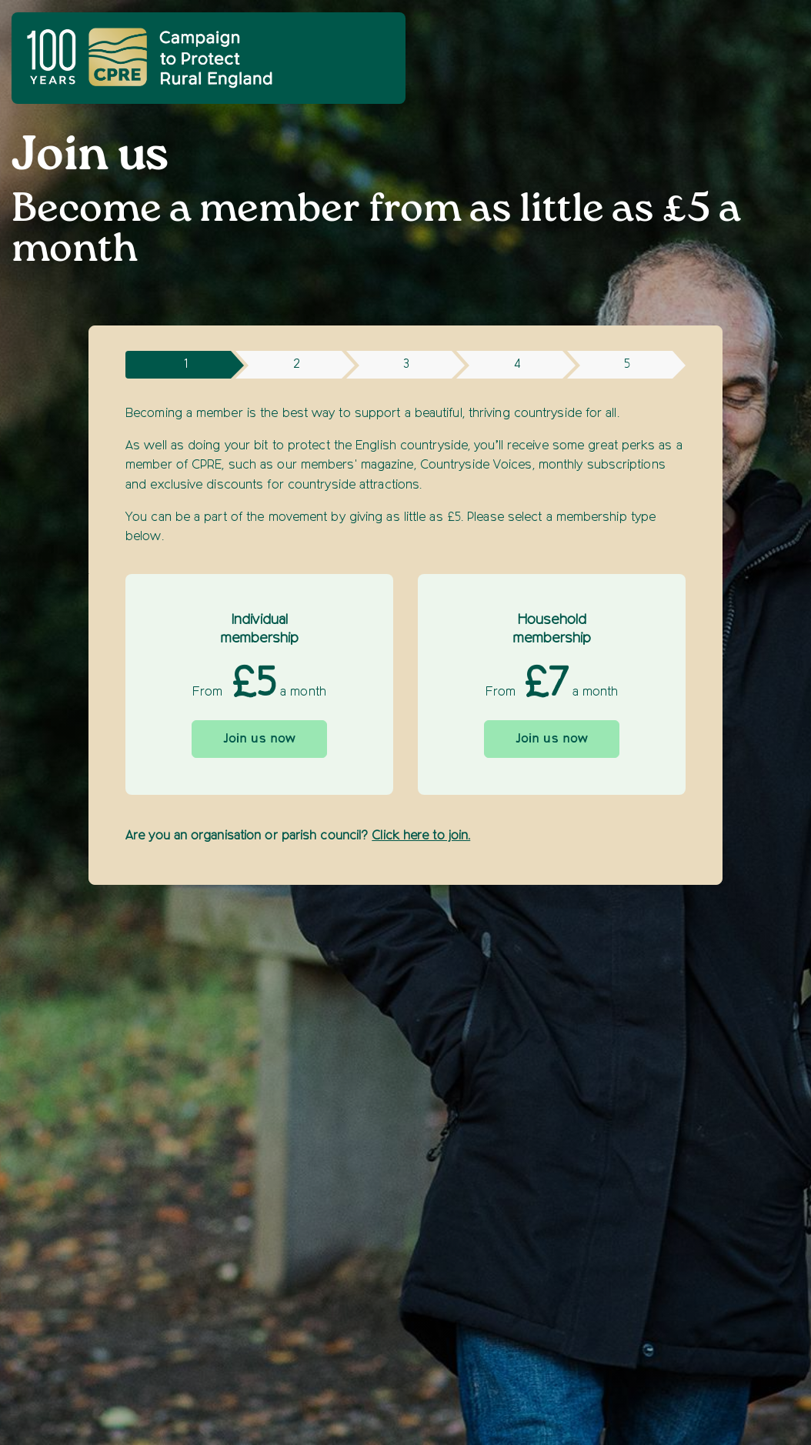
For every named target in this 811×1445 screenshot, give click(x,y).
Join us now (259, 739)
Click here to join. (421, 836)
